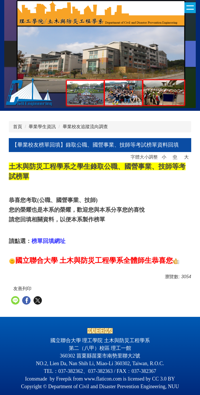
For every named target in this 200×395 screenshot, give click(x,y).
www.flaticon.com (103, 379)
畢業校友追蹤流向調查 (85, 126)
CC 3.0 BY (163, 379)
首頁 (17, 126)
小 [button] (164, 157)
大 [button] (186, 157)
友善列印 (22, 288)
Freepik (64, 379)
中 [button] (175, 157)
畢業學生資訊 (42, 126)
